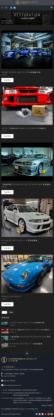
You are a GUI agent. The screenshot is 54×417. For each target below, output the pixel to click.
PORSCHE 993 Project (12, 296)
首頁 (10, 21)
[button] (52, 414)
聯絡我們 (44, 405)
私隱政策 (50, 405)
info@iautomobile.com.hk (14, 385)
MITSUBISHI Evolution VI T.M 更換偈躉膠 (20, 240)
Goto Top (27, 353)
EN (6, 8)
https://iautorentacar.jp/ (25, 402)
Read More (7, 80)
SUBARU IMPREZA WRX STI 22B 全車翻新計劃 (21, 72)
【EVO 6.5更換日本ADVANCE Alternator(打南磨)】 (24, 128)
